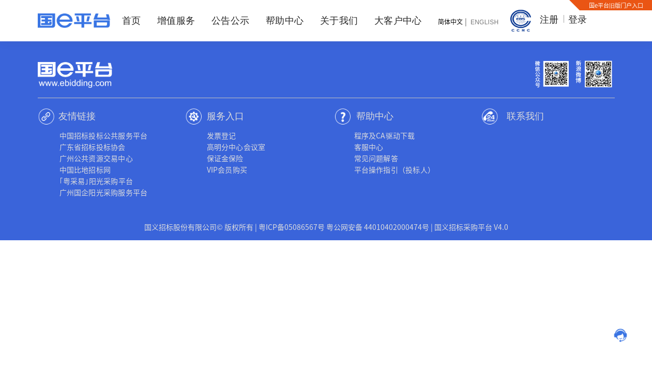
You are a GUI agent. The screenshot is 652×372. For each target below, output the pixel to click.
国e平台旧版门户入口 (616, 5)
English (484, 22)
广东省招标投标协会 (92, 147)
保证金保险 (225, 158)
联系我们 (525, 116)
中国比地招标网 (85, 169)
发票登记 (221, 135)
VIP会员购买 (227, 169)
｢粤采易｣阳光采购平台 (96, 181)
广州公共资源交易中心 (96, 158)
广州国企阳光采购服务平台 (103, 192)
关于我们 (339, 21)
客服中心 (369, 147)
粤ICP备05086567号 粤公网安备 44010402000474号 (344, 227)
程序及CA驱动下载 (384, 135)
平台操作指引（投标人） (394, 169)
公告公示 (230, 21)
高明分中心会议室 (236, 147)
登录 (577, 19)
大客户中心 (397, 21)
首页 (131, 21)
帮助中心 (285, 21)
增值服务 (176, 21)
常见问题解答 (376, 158)
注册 (549, 19)
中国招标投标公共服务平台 (103, 135)
